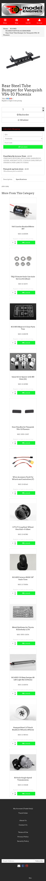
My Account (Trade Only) (23, 808)
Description (7, 179)
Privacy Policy (23, 837)
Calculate (23, 147)
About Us (23, 820)
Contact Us (23, 825)
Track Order (23, 813)
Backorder (23, 115)
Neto (30, 878)
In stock (26, 242)
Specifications (21, 179)
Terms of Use (23, 832)
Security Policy (23, 841)
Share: (7, 98)
